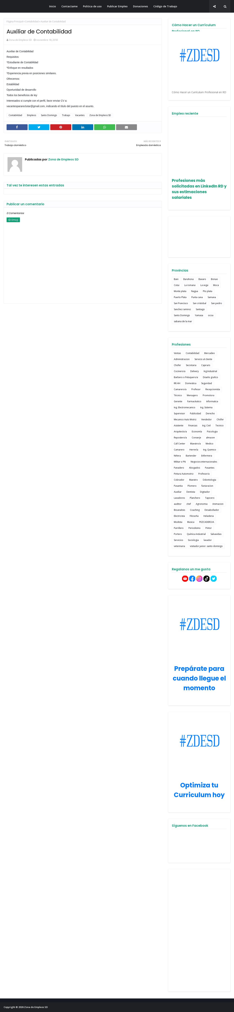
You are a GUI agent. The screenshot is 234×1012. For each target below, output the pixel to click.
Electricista (179, 516)
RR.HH (177, 383)
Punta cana (197, 297)
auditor (178, 503)
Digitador (205, 491)
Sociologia (193, 540)
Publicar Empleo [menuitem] (117, 6)
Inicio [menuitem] (52, 6)
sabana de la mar (183, 321)
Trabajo (66, 115)
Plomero (192, 485)
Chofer (177, 365)
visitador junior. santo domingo (206, 546)
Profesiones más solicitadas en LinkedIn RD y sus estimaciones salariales (199, 189)
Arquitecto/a (180, 431)
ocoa (210, 315)
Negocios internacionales (204, 461)
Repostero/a (180, 437)
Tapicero (209, 497)
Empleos (31, 115)
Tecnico (220, 425)
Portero (178, 534)
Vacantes (79, 115)
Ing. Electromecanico (184, 407)
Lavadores (179, 497)
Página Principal (15, 21)
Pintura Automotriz (183, 473)
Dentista (190, 491)
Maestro (193, 479)
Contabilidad (32, 21)
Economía (197, 431)
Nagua (194, 291)
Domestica (190, 383)
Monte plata (180, 291)
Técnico (178, 395)
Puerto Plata (180, 297)
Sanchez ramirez (182, 309)
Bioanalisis (179, 509)
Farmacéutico (194, 401)
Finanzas (192, 425)
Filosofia (194, 516)
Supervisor (179, 413)
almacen (210, 437)
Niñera (177, 455)
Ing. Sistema (206, 407)
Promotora (208, 395)
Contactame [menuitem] (69, 6)
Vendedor (206, 419)
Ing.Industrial (210, 371)
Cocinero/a (179, 371)
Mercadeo (209, 353)
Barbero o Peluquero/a (186, 377)
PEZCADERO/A (206, 522)
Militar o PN (180, 461)
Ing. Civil (206, 425)
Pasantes (209, 467)
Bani (176, 279)
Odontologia (209, 479)
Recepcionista (212, 389)
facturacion (207, 485)
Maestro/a (195, 443)
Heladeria (208, 516)
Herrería (193, 449)
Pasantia (178, 485)
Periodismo (194, 528)
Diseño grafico (210, 377)
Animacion (217, 503)
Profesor (196, 389)
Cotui (176, 285)
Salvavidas (216, 534)
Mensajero (192, 395)
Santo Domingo (49, 115)
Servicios (178, 540)
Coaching (195, 509)
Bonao (214, 279)
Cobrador (179, 479)
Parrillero (179, 528)
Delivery (194, 371)
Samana (212, 297)
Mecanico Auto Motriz (185, 419)
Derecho (210, 413)
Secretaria (191, 365)
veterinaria (179, 546)
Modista (178, 522)
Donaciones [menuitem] (140, 6)
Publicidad (195, 413)
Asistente (178, 425)
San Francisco (181, 303)
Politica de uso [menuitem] (92, 6)
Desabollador (212, 509)
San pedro (216, 303)
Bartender (191, 455)
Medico (209, 443)
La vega (204, 285)
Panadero (179, 467)
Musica (190, 522)
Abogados (194, 467)
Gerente (178, 401)
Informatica (212, 401)
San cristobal (199, 303)
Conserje (196, 437)
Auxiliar (178, 491)
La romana (189, 285)
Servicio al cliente (203, 359)
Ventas (177, 353)
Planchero (195, 497)
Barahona (188, 279)
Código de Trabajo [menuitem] (165, 6)
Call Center (179, 443)
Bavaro (202, 279)
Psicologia (212, 431)
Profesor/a (204, 473)
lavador (208, 540)
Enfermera (206, 455)
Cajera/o (205, 365)
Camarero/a (180, 389)
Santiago (200, 309)
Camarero (179, 449)
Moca (216, 285)
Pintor (208, 528)
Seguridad (206, 383)
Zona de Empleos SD (23, 6)
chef (188, 503)
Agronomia (201, 503)
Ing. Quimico (209, 449)
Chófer (220, 419)
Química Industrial (196, 534)
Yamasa (199, 315)
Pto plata (207, 291)
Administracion (182, 359)
